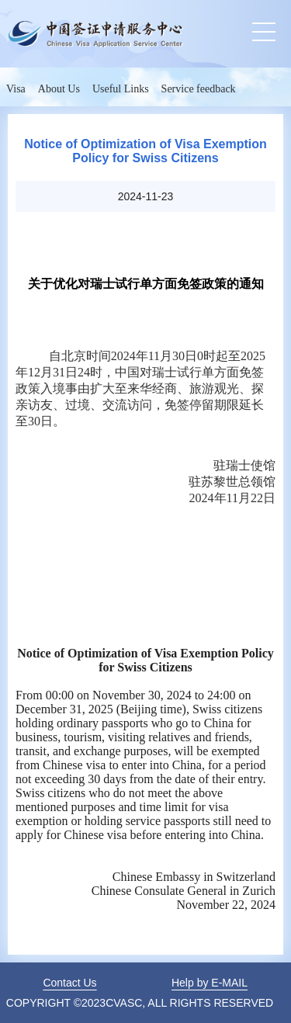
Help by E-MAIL (209, 982)
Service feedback (198, 89)
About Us (59, 89)
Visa (16, 89)
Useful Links (120, 89)
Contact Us (69, 982)
